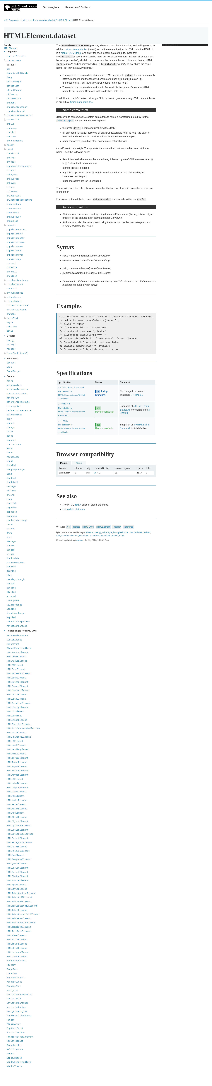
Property (117, 527)
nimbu (122, 535)
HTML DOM (88, 527)
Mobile (79, 463)
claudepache (68, 535)
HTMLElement (66, 20)
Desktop (64, 463)
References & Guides (78, 7)
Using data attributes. (81, 102)
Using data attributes (73, 509)
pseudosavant (96, 535)
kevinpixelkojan (120, 532)
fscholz (147, 532)
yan (76, 535)
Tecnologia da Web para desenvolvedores (29, 20)
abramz (89, 532)
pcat (131, 532)
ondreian (138, 532)
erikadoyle (107, 532)
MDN (6, 20)
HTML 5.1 (138, 395)
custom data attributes (75, 49)
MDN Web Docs (20, 7)
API (68, 527)
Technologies (51, 7)
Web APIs (53, 20)
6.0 (95, 473)
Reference (128, 527)
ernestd (114, 535)
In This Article (184, 45)
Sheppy (97, 532)
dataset (76, 527)
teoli (58, 535)
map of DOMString (71, 53)
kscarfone (84, 535)
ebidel (107, 535)
